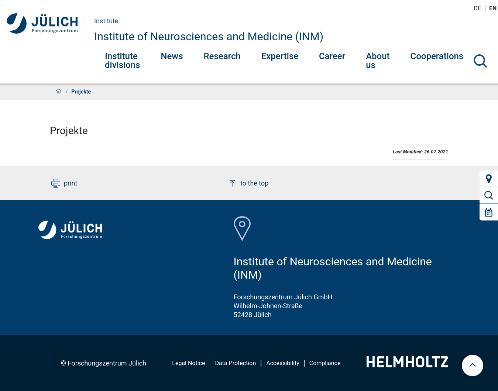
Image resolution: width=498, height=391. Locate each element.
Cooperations (437, 56)
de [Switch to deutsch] (478, 8)
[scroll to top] (472, 365)
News (172, 56)
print (64, 183)
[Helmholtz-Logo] (407, 365)
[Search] (480, 61)
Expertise (279, 56)
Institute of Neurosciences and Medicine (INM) (208, 36)
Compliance (325, 363)
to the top (248, 183)
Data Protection (235, 363)
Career (332, 56)
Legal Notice (188, 363)
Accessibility (282, 363)
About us (377, 60)
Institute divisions (122, 60)
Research (222, 56)
